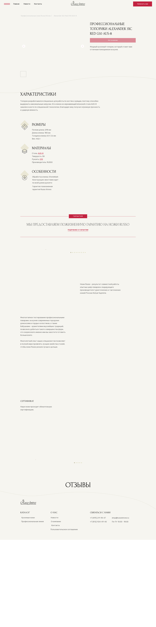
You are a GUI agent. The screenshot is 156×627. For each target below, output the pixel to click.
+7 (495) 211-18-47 (98, 605)
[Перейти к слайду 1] (74, 549)
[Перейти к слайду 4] (79, 549)
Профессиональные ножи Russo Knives (36, 16)
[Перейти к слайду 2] (76, 549)
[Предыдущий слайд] (23, 46)
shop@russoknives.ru (120, 605)
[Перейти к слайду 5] (81, 549)
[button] (142, 3)
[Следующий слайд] (82, 46)
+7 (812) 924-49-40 (98, 609)
